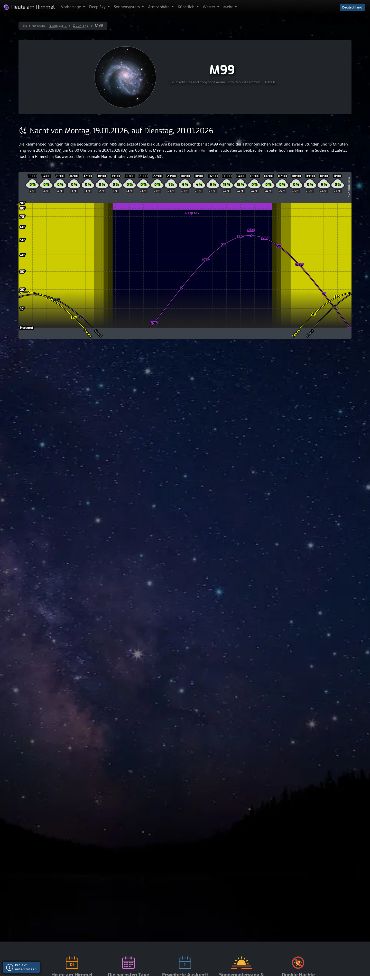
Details (270, 82)
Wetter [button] (209, 7)
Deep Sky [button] (98, 7)
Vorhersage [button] (71, 7)
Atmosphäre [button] (159, 7)
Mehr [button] (228, 7)
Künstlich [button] (187, 7)
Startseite (58, 25)
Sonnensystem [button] (127, 7)
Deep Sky (81, 25)
